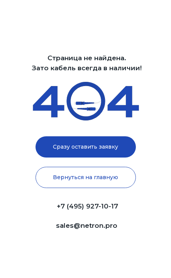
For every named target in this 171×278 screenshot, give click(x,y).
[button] (86, 147)
